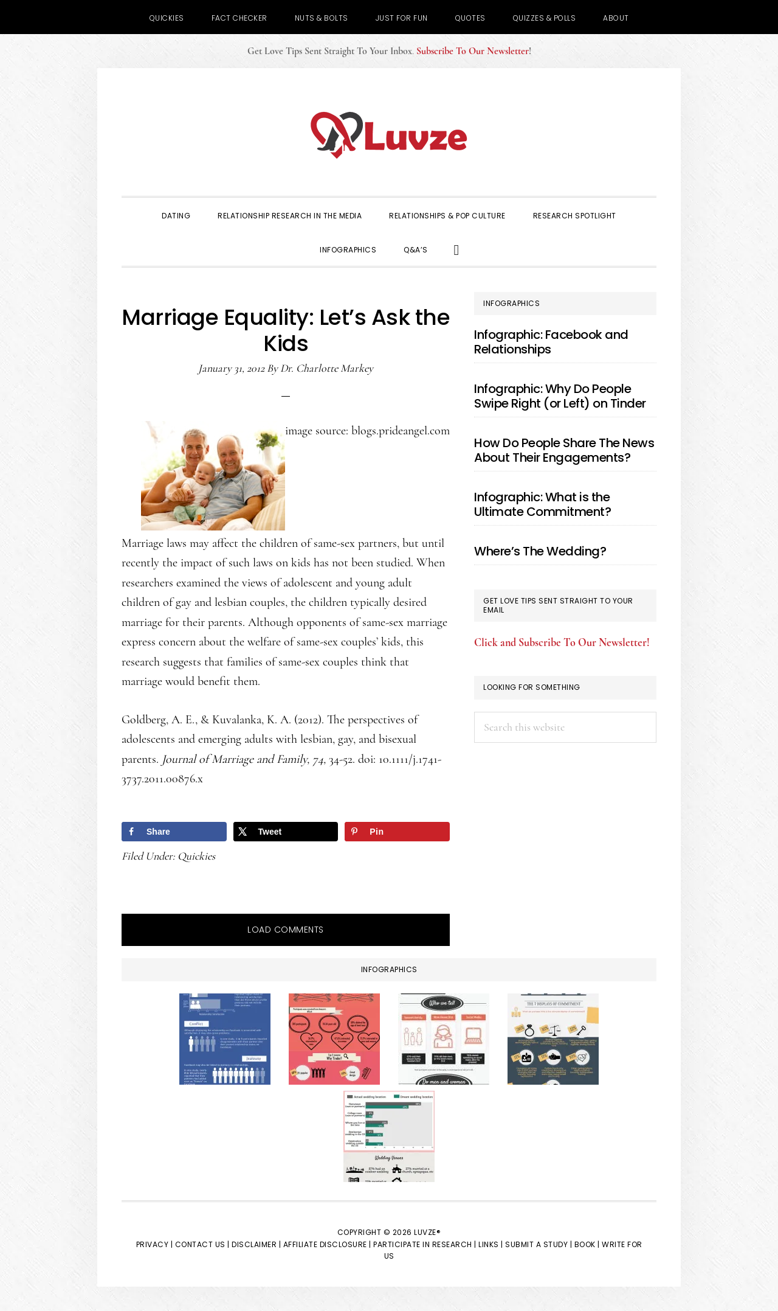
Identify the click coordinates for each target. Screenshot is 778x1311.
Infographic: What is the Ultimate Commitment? (542, 504)
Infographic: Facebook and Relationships (551, 342)
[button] (456, 249)
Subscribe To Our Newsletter (472, 51)
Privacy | (154, 1244)
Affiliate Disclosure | (327, 1244)
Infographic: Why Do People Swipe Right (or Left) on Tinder (560, 396)
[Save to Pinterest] (397, 831)
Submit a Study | (538, 1244)
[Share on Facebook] (174, 831)
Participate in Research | (425, 1244)
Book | (587, 1244)
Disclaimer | (256, 1244)
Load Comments (285, 929)
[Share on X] (286, 831)
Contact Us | (202, 1244)
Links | (490, 1244)
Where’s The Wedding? (540, 551)
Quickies (196, 856)
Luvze (389, 135)
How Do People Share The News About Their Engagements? (564, 450)
